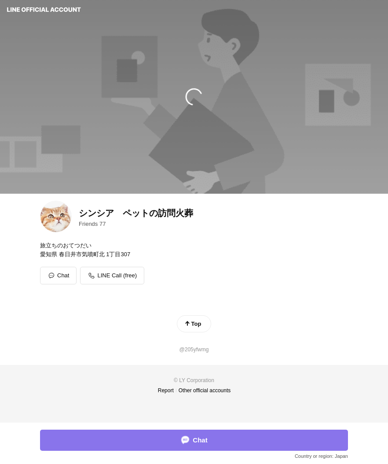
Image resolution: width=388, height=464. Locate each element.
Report (166, 390)
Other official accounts (205, 390)
